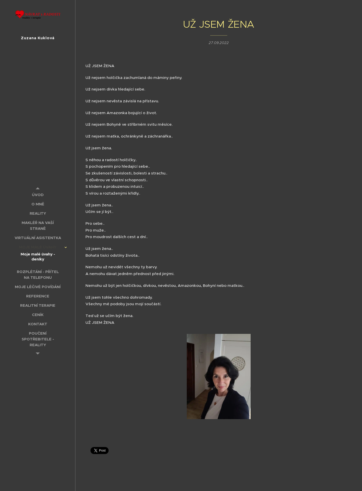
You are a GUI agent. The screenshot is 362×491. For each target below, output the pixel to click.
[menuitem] (38, 195)
